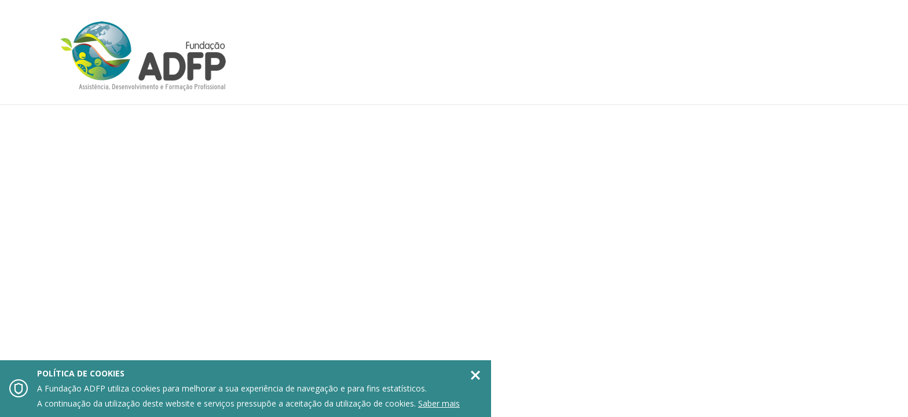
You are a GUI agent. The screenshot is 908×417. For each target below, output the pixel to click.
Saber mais (439, 403)
